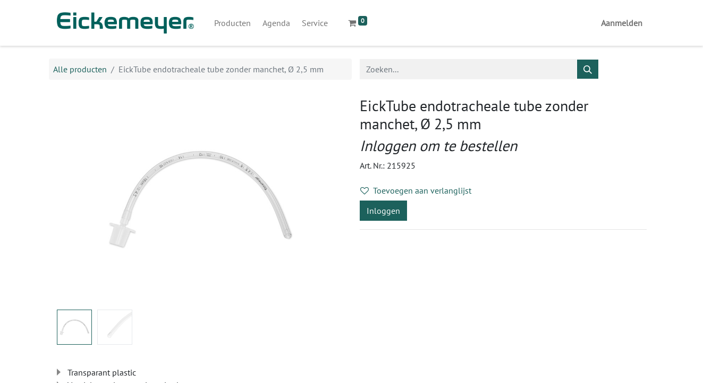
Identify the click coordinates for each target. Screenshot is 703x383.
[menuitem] (232, 23)
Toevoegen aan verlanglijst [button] (415, 190)
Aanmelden (621, 23)
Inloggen (383, 210)
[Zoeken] (588, 69)
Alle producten (80, 69)
